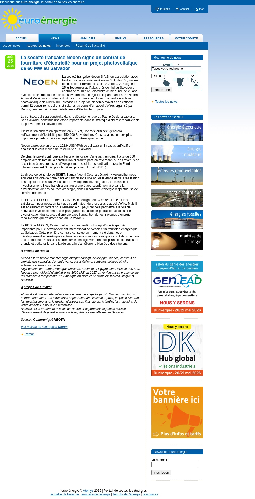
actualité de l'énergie (65, 494)
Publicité (165, 9)
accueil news (11, 45)
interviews (63, 45)
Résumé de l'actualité (90, 45)
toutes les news (39, 45)
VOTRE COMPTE (186, 38)
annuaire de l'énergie (95, 494)
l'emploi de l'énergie (126, 494)
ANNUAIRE (87, 38)
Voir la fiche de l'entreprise (44, 327)
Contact (184, 9)
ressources (150, 494)
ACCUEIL (22, 38)
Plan (201, 9)
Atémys (88, 491)
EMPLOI (120, 38)
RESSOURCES (154, 38)
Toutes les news (166, 101)
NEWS (55, 38)
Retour (29, 334)
